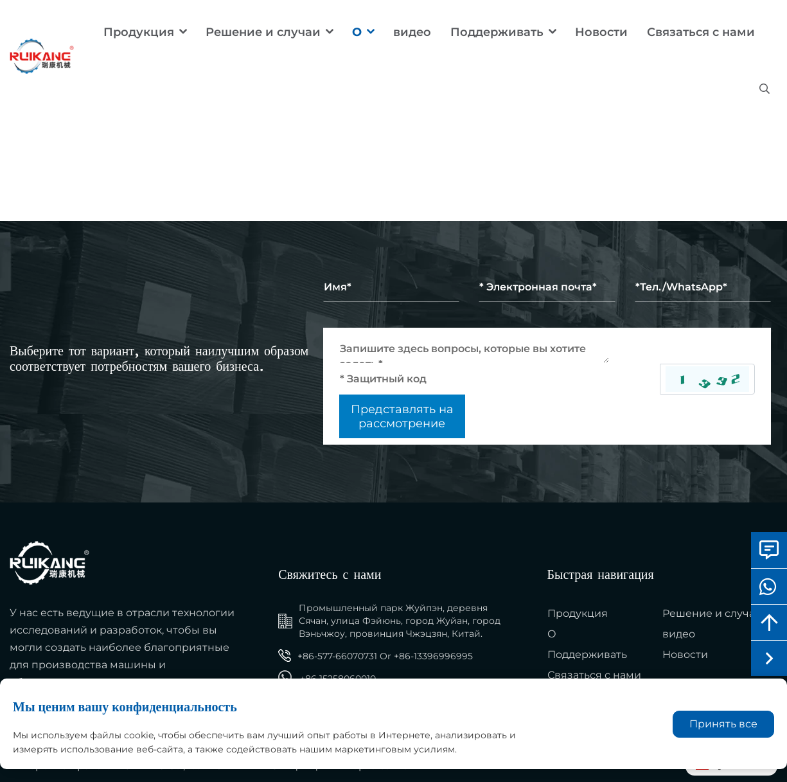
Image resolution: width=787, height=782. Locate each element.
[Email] (547, 287)
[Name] (391, 287)
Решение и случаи (263, 32)
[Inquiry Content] (474, 349)
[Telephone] (703, 287)
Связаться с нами (701, 32)
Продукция (138, 32)
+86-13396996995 (433, 656)
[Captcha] (499, 379)
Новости (601, 32)
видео (412, 32)
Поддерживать (497, 32)
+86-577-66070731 (337, 656)
